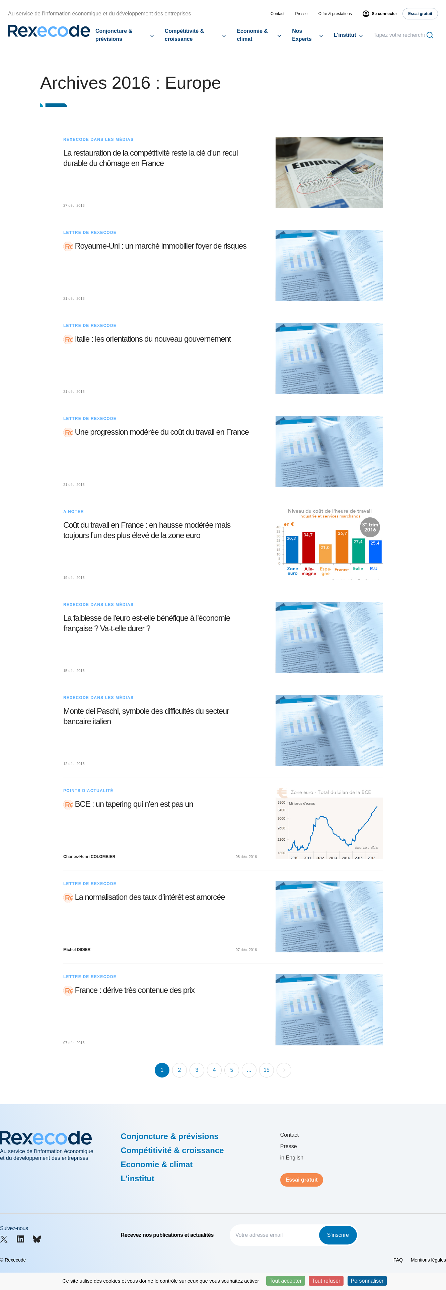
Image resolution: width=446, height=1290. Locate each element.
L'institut (345, 35)
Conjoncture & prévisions (113, 35)
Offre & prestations (335, 13)
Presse (301, 13)
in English (291, 1157)
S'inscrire (338, 1235)
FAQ (398, 1260)
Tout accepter (286, 1281)
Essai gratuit (302, 1180)
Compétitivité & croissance (184, 35)
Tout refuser (326, 1281)
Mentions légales (428, 1260)
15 (267, 1070)
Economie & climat (252, 35)
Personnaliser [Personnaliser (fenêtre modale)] (367, 1281)
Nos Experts (302, 35)
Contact (277, 13)
